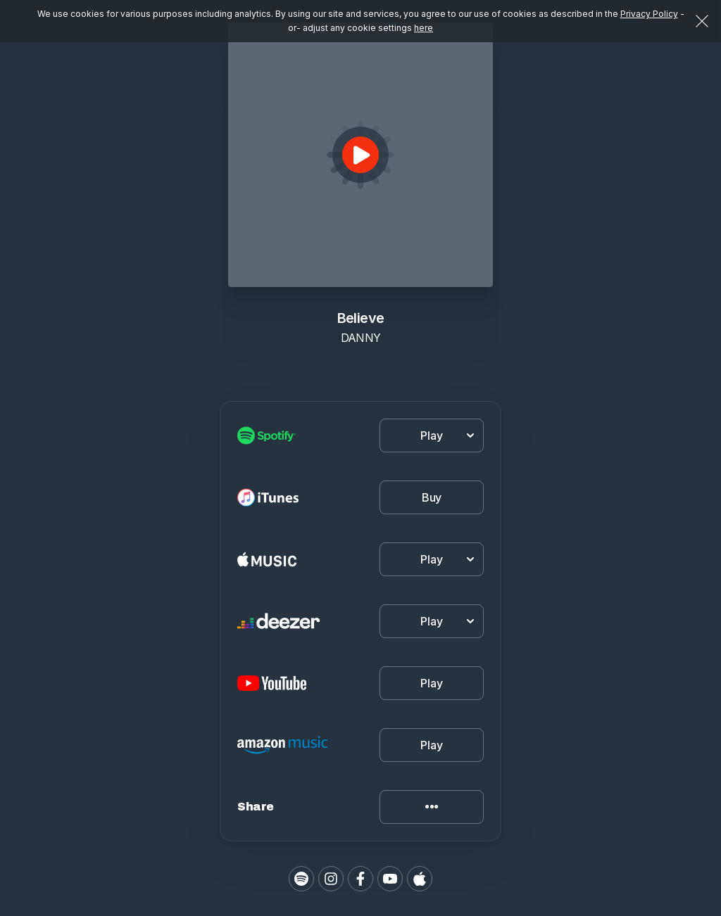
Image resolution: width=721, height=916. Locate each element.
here (423, 28)
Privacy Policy (649, 13)
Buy (432, 497)
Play (431, 683)
